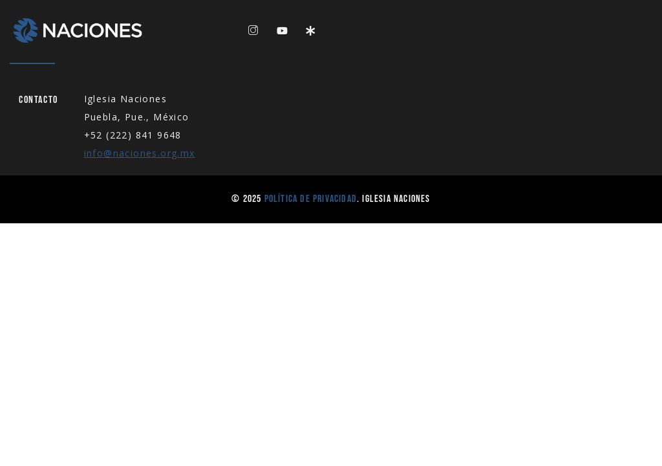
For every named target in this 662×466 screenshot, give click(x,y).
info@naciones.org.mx (139, 153)
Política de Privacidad (310, 199)
